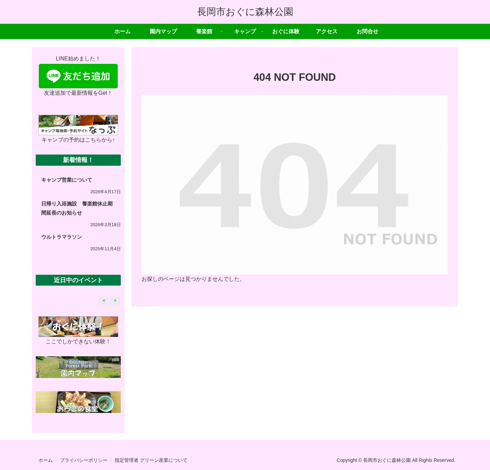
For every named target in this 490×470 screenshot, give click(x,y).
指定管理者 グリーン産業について (151, 460)
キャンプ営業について (66, 180)
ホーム (45, 460)
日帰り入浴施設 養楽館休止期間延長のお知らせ (77, 208)
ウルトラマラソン (61, 237)
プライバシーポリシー (84, 460)
